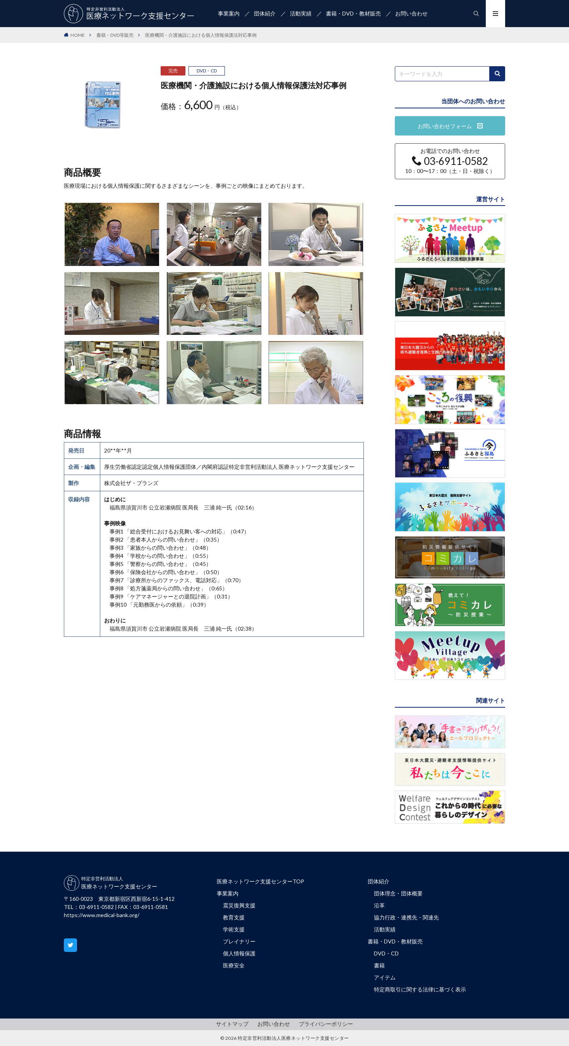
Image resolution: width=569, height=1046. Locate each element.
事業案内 (229, 13)
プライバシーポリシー (326, 1023)
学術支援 (234, 929)
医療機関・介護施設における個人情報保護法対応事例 (201, 35)
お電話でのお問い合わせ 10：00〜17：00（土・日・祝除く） (450, 161)
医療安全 (234, 965)
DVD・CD (207, 71)
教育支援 (234, 917)
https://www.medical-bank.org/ (101, 915)
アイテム (385, 977)
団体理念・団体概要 (398, 893)
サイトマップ (232, 1023)
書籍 (379, 965)
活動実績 (301, 13)
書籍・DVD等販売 (115, 35)
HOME (77, 35)
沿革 (379, 905)
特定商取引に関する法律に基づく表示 (420, 989)
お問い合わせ (411, 13)
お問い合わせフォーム (450, 126)
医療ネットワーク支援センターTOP (260, 881)
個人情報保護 (239, 953)
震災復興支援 (239, 905)
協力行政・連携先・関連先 (406, 917)
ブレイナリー (239, 941)
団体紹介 (265, 13)
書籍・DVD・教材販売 (353, 13)
